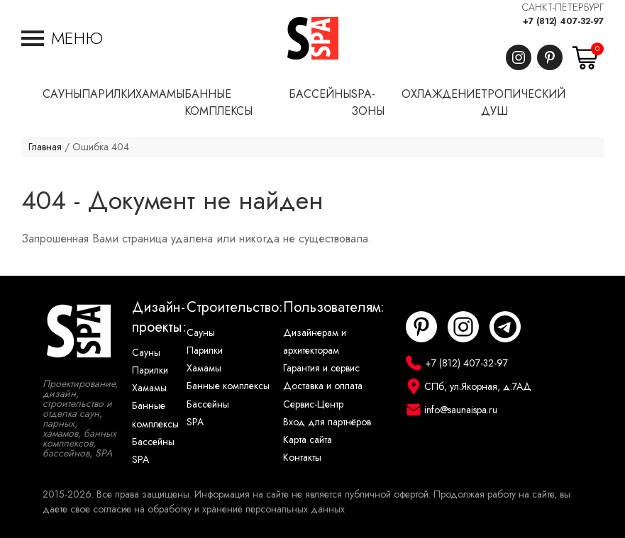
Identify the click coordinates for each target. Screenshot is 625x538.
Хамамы (149, 388)
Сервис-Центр (313, 404)
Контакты (302, 457)
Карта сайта (307, 440)
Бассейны (153, 442)
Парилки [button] (108, 94)
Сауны (146, 352)
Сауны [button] (62, 94)
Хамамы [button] (159, 94)
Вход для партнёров (327, 422)
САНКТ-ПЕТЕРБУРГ (563, 7)
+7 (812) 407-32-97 (563, 21)
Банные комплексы (155, 414)
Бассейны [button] (320, 94)
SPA (140, 459)
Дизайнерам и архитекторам (314, 341)
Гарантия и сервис (321, 368)
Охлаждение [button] (441, 94)
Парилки (150, 370)
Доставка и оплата (323, 386)
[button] (62, 38)
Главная (45, 147)
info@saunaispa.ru (460, 410)
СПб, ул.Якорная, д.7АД (477, 386)
